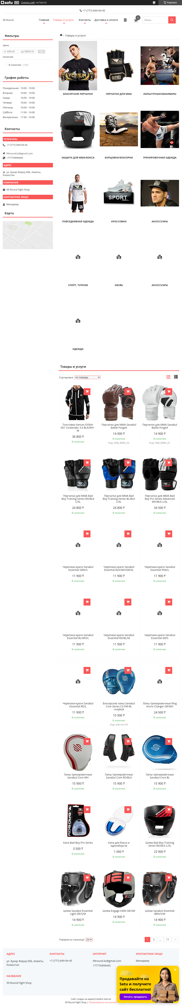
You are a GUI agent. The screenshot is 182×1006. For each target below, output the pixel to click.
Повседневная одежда (78, 221)
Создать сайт (28, 2)
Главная (44, 20)
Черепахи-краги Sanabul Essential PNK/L (159, 568)
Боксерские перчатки (78, 94)
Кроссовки (118, 221)
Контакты (85, 20)
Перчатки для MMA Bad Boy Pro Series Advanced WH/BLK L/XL (160, 498)
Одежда (77, 349)
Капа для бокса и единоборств (119, 844)
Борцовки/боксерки (119, 157)
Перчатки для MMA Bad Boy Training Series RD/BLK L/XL (77, 498)
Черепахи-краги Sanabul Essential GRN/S (78, 568)
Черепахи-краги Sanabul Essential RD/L (78, 705)
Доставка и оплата (106, 20)
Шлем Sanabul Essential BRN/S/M (159, 912)
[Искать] (172, 19)
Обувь (119, 285)
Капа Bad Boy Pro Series (78, 842)
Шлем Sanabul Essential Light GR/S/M (78, 912)
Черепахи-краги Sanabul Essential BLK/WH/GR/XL (118, 568)
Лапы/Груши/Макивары (159, 94)
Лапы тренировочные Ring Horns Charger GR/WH (160, 705)
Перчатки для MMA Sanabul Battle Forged (119, 426)
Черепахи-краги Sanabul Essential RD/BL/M (118, 637)
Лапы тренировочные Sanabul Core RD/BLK (119, 776)
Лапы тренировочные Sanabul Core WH (78, 776)
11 (167, 939)
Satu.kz (107, 999)
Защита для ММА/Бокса (78, 157)
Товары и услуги (63, 20)
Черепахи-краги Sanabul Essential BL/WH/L (78, 637)
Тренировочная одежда (159, 157)
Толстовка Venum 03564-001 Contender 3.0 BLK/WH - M (78, 427)
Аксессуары (160, 221)
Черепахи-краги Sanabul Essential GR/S (159, 637)
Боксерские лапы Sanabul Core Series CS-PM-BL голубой (119, 706)
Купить (87, 391)
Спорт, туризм (78, 285)
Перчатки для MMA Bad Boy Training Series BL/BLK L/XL (119, 498)
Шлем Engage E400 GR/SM (119, 910)
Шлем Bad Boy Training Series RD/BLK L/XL (159, 844)
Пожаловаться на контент (103, 1002)
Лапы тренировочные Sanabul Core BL (160, 776)
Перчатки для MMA (119, 94)
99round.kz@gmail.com (19, 153)
